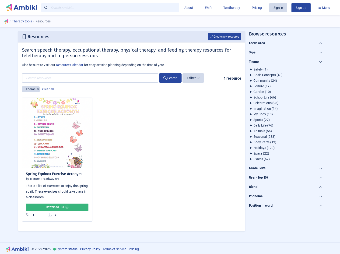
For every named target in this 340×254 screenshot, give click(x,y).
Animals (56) (262, 131)
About (188, 8)
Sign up (301, 8)
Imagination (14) (265, 108)
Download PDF (57, 207)
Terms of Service (114, 249)
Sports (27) (261, 120)
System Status (66, 249)
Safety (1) (260, 69)
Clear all (48, 89)
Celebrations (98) (265, 103)
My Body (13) (263, 114)
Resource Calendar (69, 65)
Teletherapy (231, 8)
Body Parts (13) (264, 142)
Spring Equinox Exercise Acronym (54, 174)
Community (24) (265, 80)
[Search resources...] (90, 78)
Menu (324, 8)
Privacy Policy (90, 249)
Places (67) (261, 159)
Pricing (257, 8)
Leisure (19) (262, 86)
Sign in (278, 8)
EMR (208, 8)
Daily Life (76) (263, 125)
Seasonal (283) (264, 136)
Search (170, 78)
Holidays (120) (264, 148)
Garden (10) (262, 92)
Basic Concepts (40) (268, 75)
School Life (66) (264, 97)
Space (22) (261, 153)
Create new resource (224, 36)
